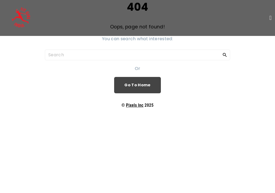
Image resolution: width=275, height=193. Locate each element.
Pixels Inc (134, 105)
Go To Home (137, 85)
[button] (270, 18)
